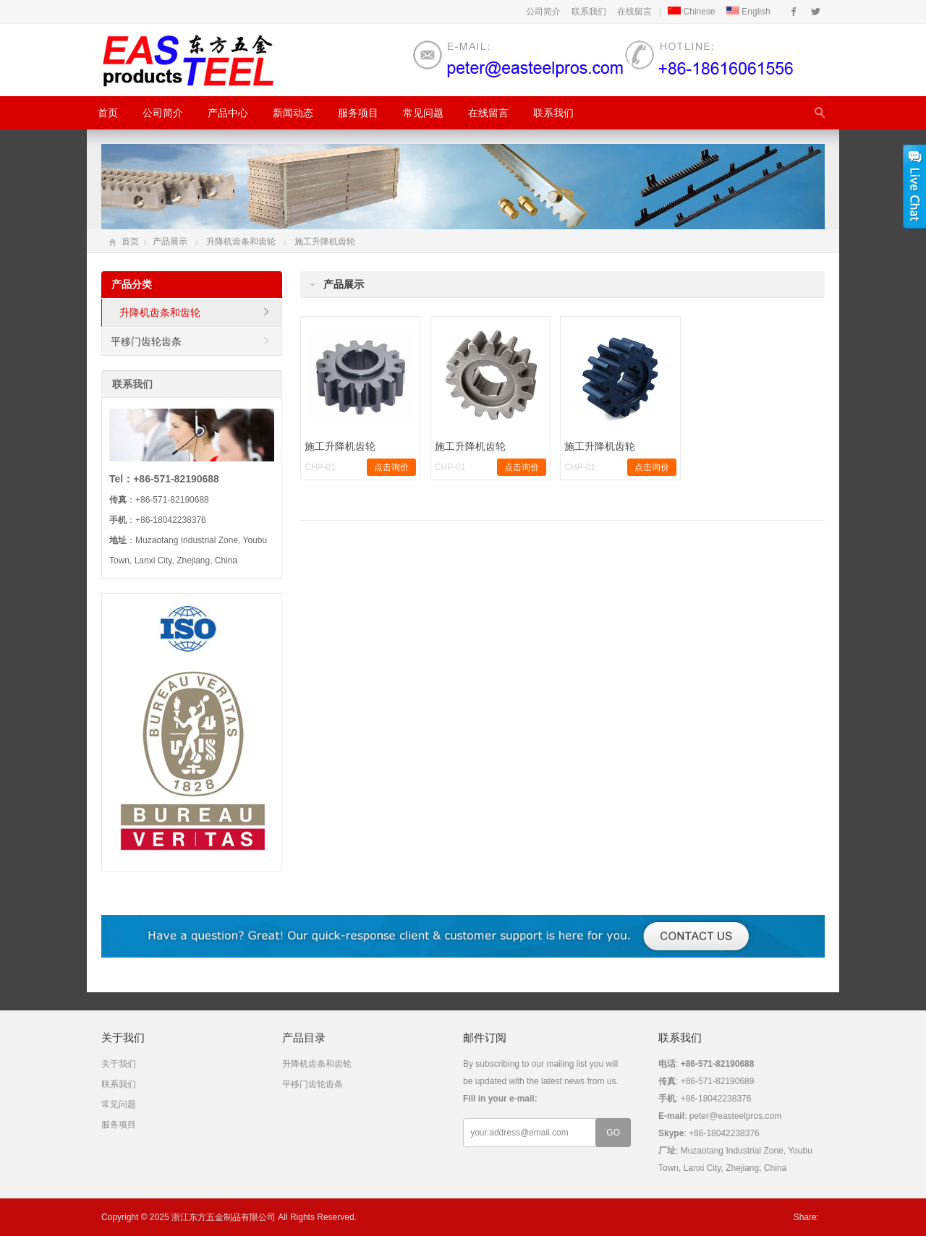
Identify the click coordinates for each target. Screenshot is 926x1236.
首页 (108, 113)
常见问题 (423, 113)
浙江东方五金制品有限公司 (223, 1217)
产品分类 (131, 284)
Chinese (691, 12)
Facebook (794, 11)
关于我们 (118, 1064)
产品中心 (228, 113)
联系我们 (589, 12)
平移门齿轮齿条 (146, 341)
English (748, 12)
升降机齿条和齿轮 (241, 241)
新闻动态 (293, 113)
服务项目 (358, 113)
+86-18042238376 (724, 1133)
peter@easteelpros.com (735, 1116)
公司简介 (543, 12)
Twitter (816, 11)
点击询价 (391, 467)
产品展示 (170, 241)
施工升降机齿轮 (324, 241)
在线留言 (634, 12)
